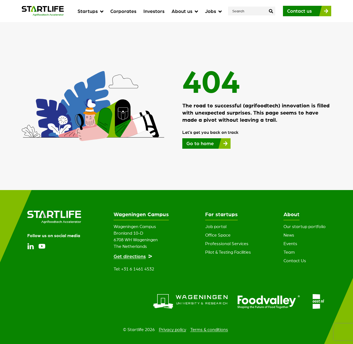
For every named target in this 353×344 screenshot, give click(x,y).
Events (290, 243)
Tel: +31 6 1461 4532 (134, 269)
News (289, 235)
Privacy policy (172, 329)
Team (289, 252)
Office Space (218, 235)
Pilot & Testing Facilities (228, 252)
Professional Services (226, 243)
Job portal (215, 226)
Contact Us (295, 260)
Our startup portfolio (305, 226)
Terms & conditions (209, 329)
